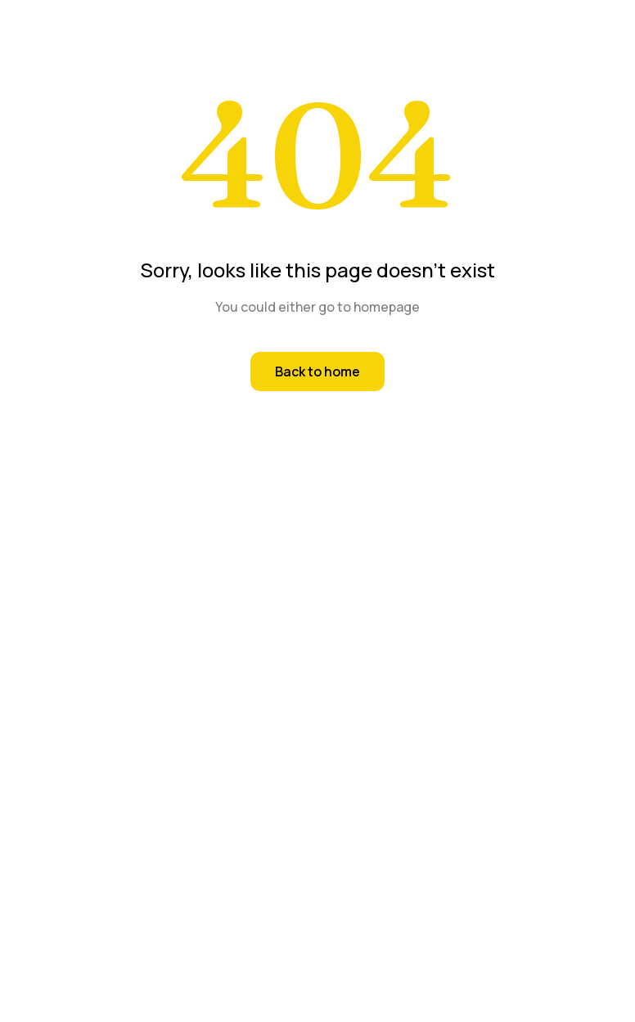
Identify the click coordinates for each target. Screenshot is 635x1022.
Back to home (317, 371)
